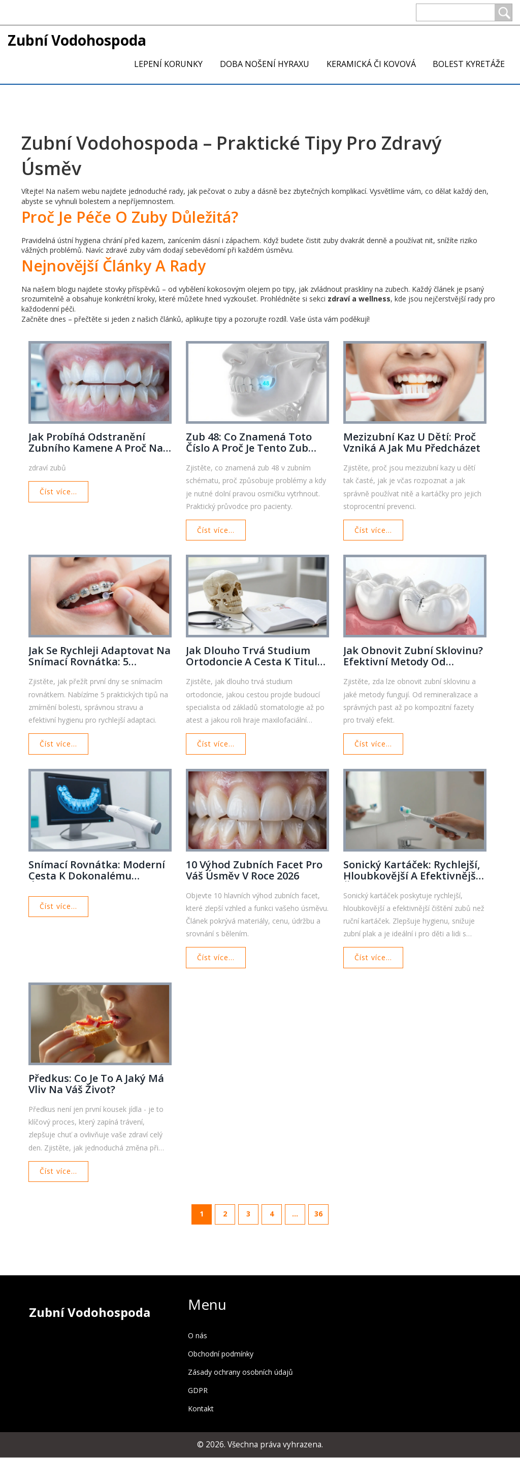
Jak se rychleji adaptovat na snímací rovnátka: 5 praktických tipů (99, 657)
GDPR (198, 1391)
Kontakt (201, 1409)
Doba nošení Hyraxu (264, 64)
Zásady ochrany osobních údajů (240, 1372)
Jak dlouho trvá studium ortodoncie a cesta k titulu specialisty (255, 657)
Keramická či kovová (371, 64)
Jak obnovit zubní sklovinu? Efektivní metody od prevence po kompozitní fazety (413, 657)
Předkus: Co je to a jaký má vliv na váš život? (96, 1084)
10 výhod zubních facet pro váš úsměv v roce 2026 (254, 870)
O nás (197, 1336)
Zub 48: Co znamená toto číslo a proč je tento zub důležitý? (249, 442)
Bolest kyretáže (469, 64)
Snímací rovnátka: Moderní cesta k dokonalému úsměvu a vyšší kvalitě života (96, 870)
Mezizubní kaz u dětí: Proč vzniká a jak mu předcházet (411, 442)
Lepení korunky (168, 64)
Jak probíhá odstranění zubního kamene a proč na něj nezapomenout (95, 442)
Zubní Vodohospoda (77, 40)
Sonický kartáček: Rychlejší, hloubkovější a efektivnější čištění (411, 870)
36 (318, 1214)
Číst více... (58, 491)
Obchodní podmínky (220, 1354)
